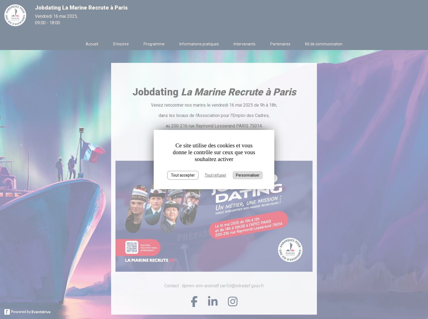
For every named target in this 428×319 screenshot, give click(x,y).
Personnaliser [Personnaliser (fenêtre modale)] (248, 175)
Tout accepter (183, 175)
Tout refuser (215, 175)
